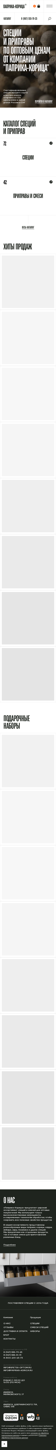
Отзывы (8, 1327)
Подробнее (9, 1245)
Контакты (9, 1339)
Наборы (35, 1331)
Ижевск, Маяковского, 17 (13, 1393)
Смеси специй (39, 1327)
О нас (7, 1323)
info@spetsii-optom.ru (17, 1367)
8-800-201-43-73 (13, 1358)
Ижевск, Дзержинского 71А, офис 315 (20, 1405)
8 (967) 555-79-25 (12, 1352)
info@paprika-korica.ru (18, 1370)
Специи (34, 1323)
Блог (6, 1335)
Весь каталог (28, 227)
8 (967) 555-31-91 (12, 1355)
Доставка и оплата (15, 1331)
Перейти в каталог (44, 101)
